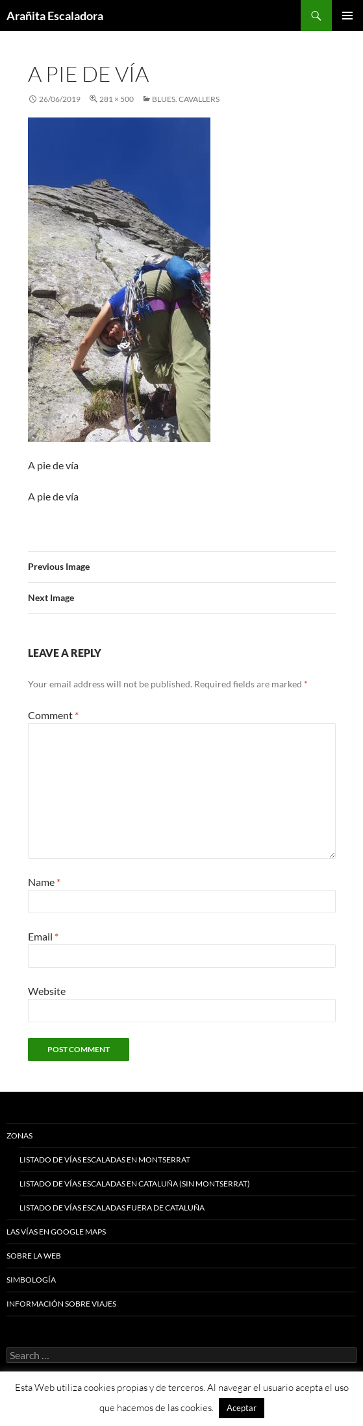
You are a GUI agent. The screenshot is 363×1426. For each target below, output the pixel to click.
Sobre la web (33, 1255)
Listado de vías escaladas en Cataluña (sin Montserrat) (134, 1183)
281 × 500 (116, 99)
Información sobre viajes (61, 1304)
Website (47, 991)
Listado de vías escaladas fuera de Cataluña (112, 1207)
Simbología (31, 1280)
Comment (53, 715)
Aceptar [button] (242, 1408)
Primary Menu (347, 15)
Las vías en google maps (56, 1231)
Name (44, 882)
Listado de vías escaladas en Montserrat (104, 1159)
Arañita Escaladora (54, 15)
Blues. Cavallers (185, 99)
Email (43, 936)
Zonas (19, 1135)
